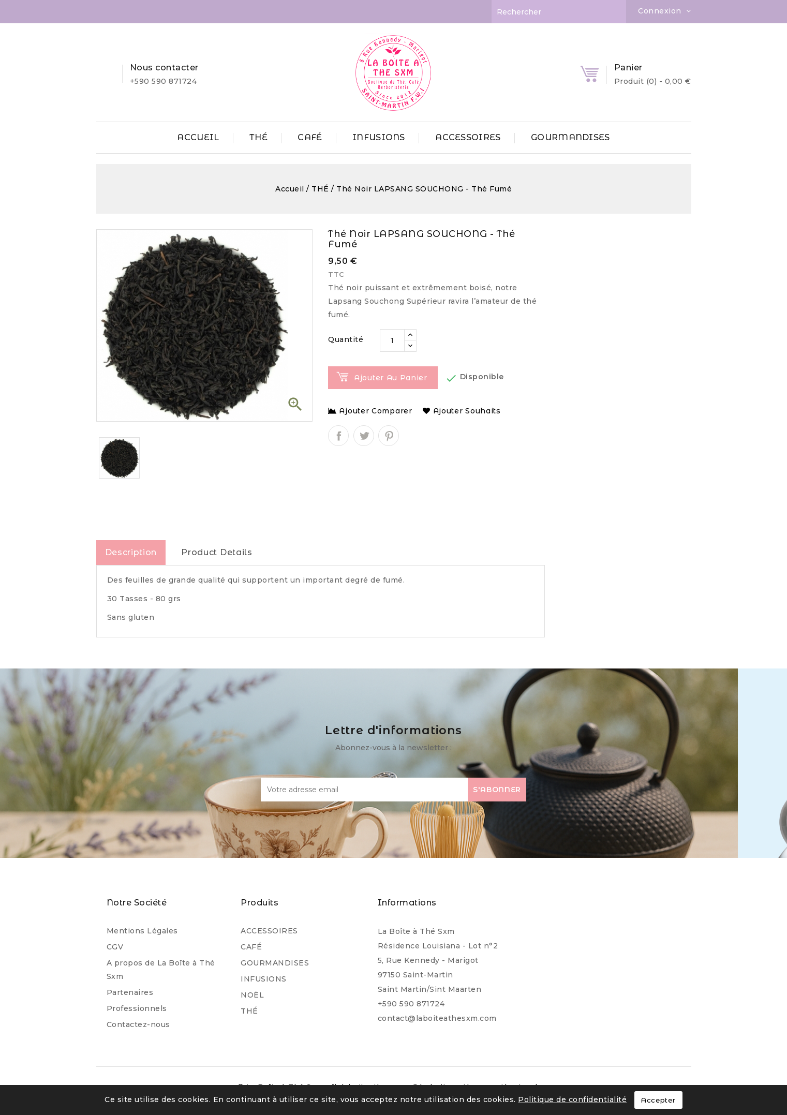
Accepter (658, 1100)
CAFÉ (310, 137)
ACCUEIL (198, 137)
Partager (338, 435)
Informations (407, 903)
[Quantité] (392, 340)
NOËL (252, 995)
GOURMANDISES (570, 137)
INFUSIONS (378, 137)
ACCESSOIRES (467, 137)
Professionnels (137, 1008)
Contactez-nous (138, 1024)
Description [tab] (131, 552)
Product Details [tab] (217, 552)
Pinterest (388, 435)
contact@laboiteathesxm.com (437, 1018)
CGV (115, 947)
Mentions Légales (142, 930)
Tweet (364, 435)
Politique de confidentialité (572, 1099)
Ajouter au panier (390, 377)
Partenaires (130, 992)
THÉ (258, 137)
